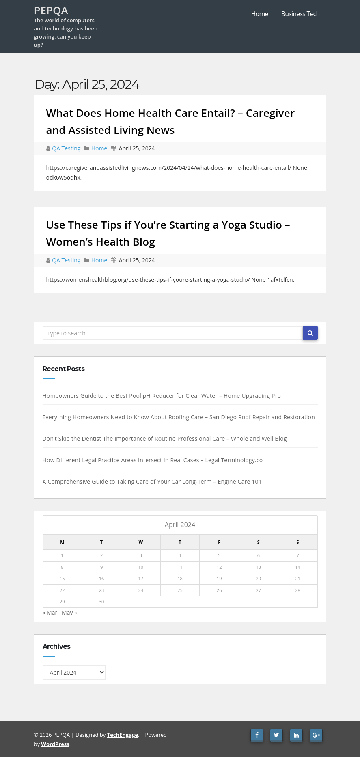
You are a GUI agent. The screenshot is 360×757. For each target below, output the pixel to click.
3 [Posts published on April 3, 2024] (139, 555)
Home (259, 13)
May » (68, 612)
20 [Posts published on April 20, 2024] (257, 578)
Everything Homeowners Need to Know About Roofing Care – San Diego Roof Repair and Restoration (177, 417)
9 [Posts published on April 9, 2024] (100, 567)
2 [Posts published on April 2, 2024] (100, 555)
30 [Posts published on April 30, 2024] (100, 601)
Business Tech (300, 13)
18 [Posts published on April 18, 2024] (178, 578)
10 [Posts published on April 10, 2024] (139, 567)
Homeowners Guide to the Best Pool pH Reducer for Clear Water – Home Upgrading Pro (160, 395)
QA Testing (67, 148)
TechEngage (122, 734)
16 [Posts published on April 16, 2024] (100, 578)
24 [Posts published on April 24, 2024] (139, 590)
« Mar (48, 612)
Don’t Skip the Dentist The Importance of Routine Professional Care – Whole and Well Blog (163, 438)
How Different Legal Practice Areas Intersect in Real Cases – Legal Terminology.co (151, 460)
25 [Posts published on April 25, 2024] (178, 590)
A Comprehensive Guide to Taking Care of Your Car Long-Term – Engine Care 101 (151, 481)
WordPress (55, 744)
